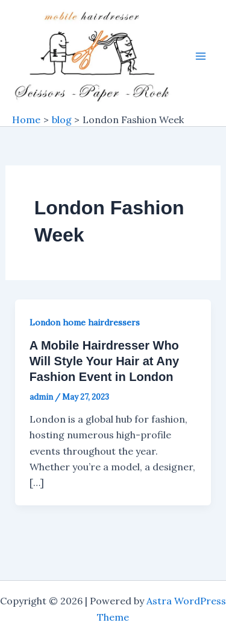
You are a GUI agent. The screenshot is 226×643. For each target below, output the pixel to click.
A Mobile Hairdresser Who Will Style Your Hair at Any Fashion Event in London (104, 361)
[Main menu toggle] (200, 56)
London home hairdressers (85, 322)
